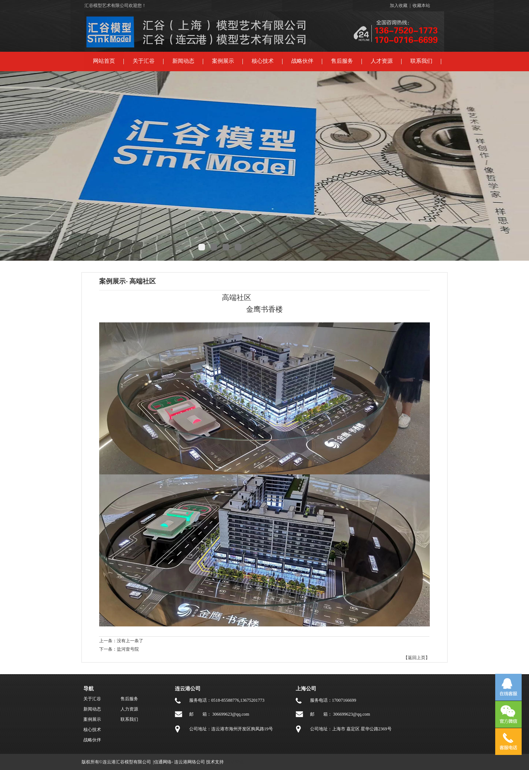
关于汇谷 (144, 61)
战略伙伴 (302, 61)
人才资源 (382, 61)
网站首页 (104, 61)
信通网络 (163, 761)
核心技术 (263, 61)
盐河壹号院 (128, 649)
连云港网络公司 (189, 761)
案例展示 (223, 61)
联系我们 (421, 61)
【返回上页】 (416, 657)
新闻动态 (183, 61)
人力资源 (129, 709)
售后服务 (342, 61)
